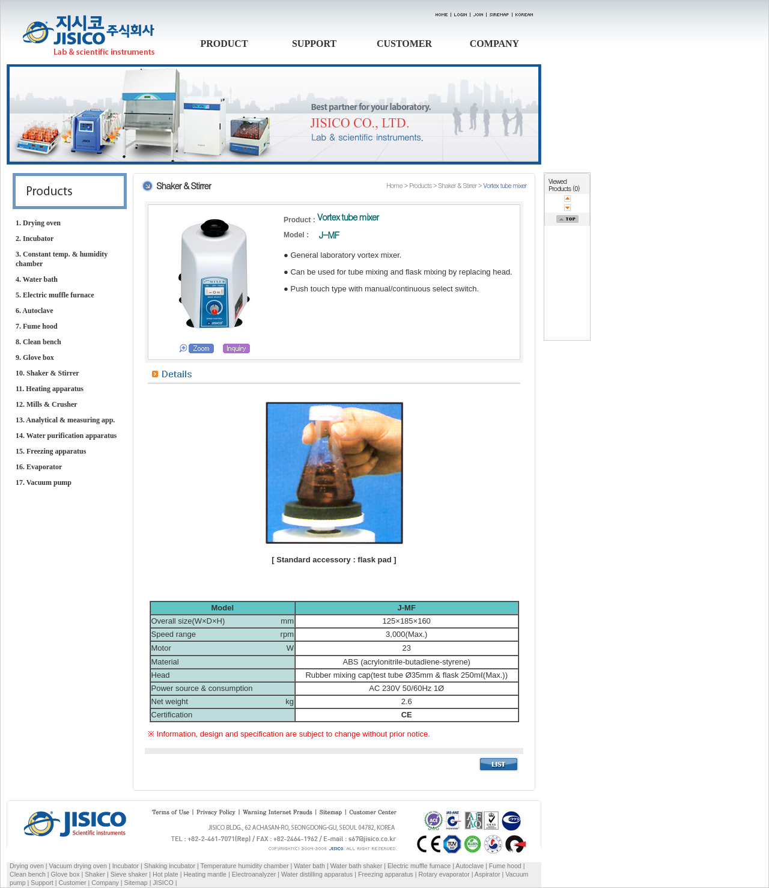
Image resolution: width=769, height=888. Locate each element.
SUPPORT (314, 43)
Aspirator (487, 874)
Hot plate (165, 874)
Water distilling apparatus (317, 874)
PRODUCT (224, 43)
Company (105, 882)
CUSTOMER (404, 43)
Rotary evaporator (443, 874)
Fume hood (505, 865)
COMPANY (494, 43)
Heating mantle (204, 874)
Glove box (65, 874)
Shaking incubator (169, 865)
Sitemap (136, 882)
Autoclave (469, 865)
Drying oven (27, 865)
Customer (72, 882)
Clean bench (28, 874)
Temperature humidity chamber (245, 865)
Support (42, 882)
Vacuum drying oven (79, 865)
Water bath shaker (356, 865)
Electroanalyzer (254, 874)
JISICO (163, 882)
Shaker (95, 874)
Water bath (309, 865)
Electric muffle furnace (419, 865)
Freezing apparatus (385, 874)
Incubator (125, 865)
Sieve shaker (129, 874)
